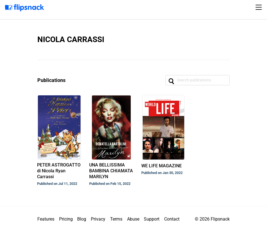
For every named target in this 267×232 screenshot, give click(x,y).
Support (151, 219)
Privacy (98, 219)
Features (45, 219)
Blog (81, 219)
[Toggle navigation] (259, 7)
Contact (171, 219)
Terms (116, 219)
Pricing (66, 219)
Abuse (133, 219)
